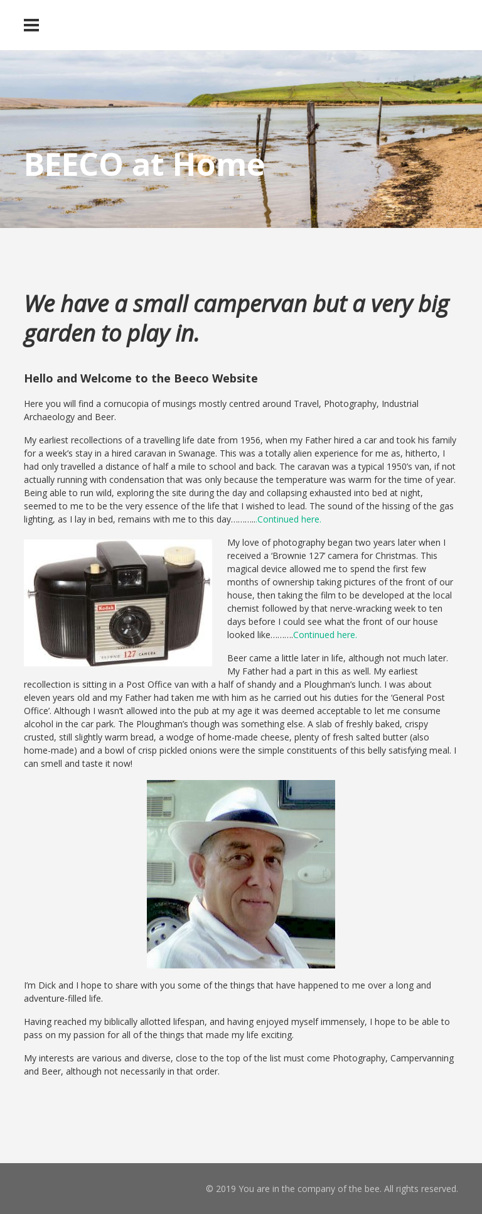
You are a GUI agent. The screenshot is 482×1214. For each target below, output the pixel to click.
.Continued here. (288, 519)
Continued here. (325, 635)
